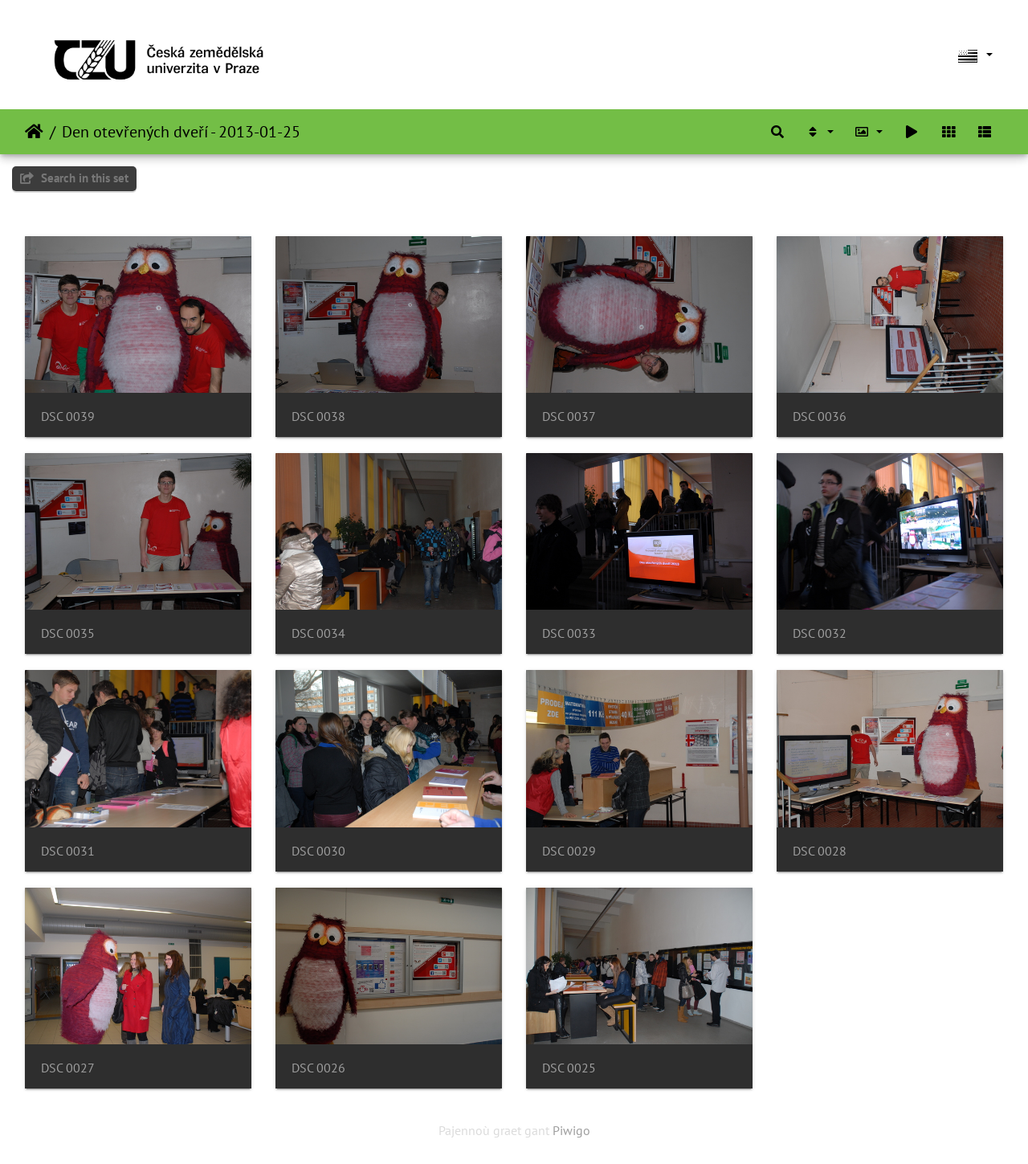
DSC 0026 (318, 1068)
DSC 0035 (68, 633)
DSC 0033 (569, 633)
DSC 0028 (819, 851)
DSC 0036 (819, 416)
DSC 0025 (569, 1068)
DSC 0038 (318, 416)
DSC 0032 (819, 633)
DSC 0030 (318, 851)
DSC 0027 (68, 1068)
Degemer (34, 132)
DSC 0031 (68, 851)
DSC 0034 (318, 633)
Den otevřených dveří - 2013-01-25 (181, 131)
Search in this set (74, 178)
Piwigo (571, 1130)
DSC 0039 (68, 416)
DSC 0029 (569, 851)
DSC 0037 (569, 416)
